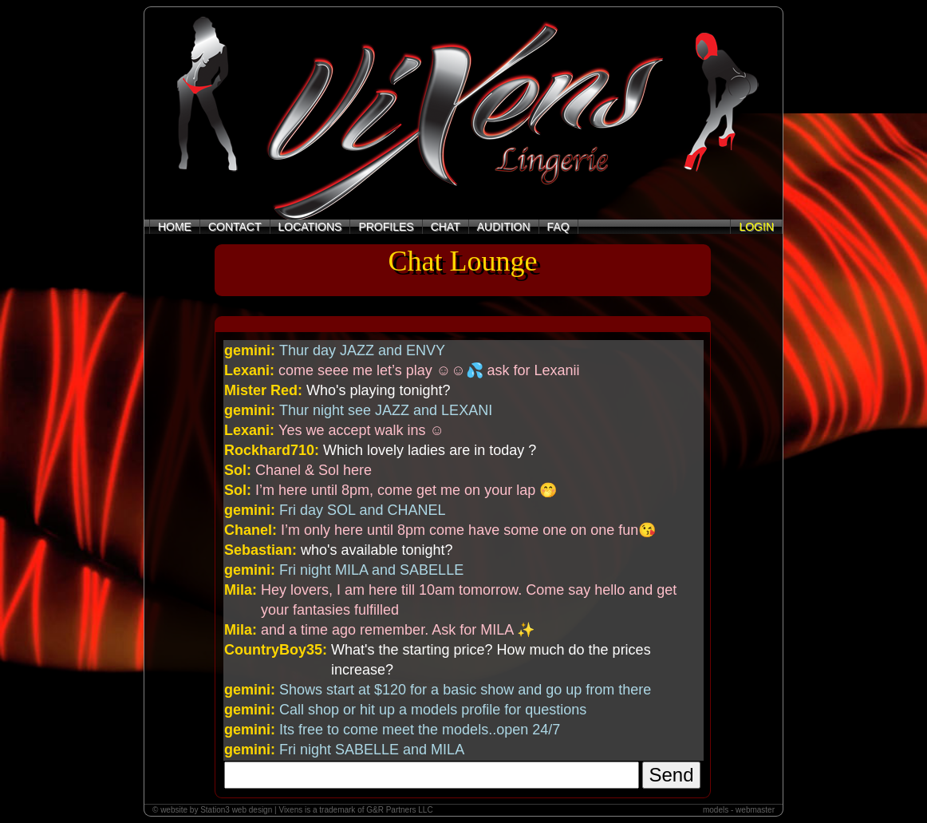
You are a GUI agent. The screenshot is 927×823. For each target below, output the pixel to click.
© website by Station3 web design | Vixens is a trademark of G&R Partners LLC (292, 809)
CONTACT (235, 226)
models (715, 809)
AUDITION (504, 226)
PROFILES (385, 226)
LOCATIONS (310, 226)
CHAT (445, 226)
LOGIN (756, 226)
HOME (174, 226)
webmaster (755, 809)
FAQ (558, 226)
